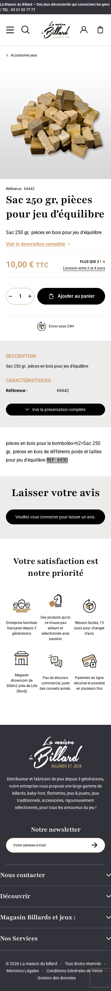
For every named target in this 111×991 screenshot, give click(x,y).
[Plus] (30, 296)
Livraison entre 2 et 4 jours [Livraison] (84, 268)
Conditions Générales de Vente (74, 970)
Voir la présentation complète (55, 409)
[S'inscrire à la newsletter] (94, 845)
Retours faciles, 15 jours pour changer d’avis (89, 616)
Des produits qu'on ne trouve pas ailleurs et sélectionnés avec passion (55, 616)
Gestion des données (57, 978)
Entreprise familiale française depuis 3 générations (21, 616)
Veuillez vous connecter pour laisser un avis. (55, 517)
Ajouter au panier (71, 296)
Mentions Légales (23, 970)
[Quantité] (20, 296)
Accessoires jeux (21, 55)
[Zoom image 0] (55, 123)
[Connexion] (84, 30)
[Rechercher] (25, 30)
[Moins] (10, 296)
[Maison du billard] (55, 29)
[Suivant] (107, 123)
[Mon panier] (100, 30)
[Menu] (10, 30)
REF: (51, 460)
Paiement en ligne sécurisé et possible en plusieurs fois (89, 671)
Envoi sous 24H (55, 326)
